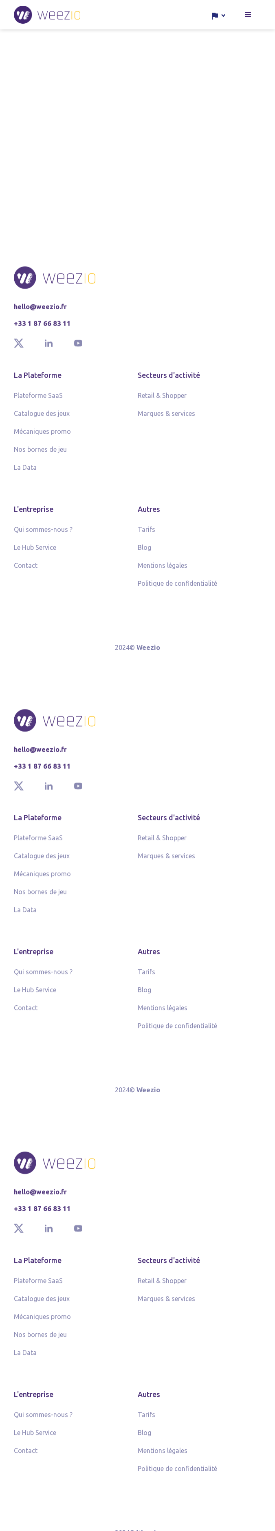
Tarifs (146, 532)
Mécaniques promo (42, 434)
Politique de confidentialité (177, 586)
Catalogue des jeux (42, 416)
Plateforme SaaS (38, 398)
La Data (25, 470)
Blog (144, 550)
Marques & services (166, 416)
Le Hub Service (35, 550)
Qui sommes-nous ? (43, 532)
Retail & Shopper (162, 398)
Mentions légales (162, 568)
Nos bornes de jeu (40, 452)
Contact (25, 568)
